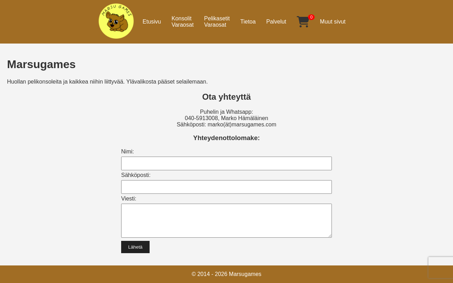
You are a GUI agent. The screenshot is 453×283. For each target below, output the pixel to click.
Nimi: (127, 151)
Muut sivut (333, 22)
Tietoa (248, 22)
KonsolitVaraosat (182, 21)
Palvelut (276, 22)
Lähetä (135, 252)
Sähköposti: (136, 175)
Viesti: (128, 199)
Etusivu (152, 22)
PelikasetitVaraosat (217, 21)
